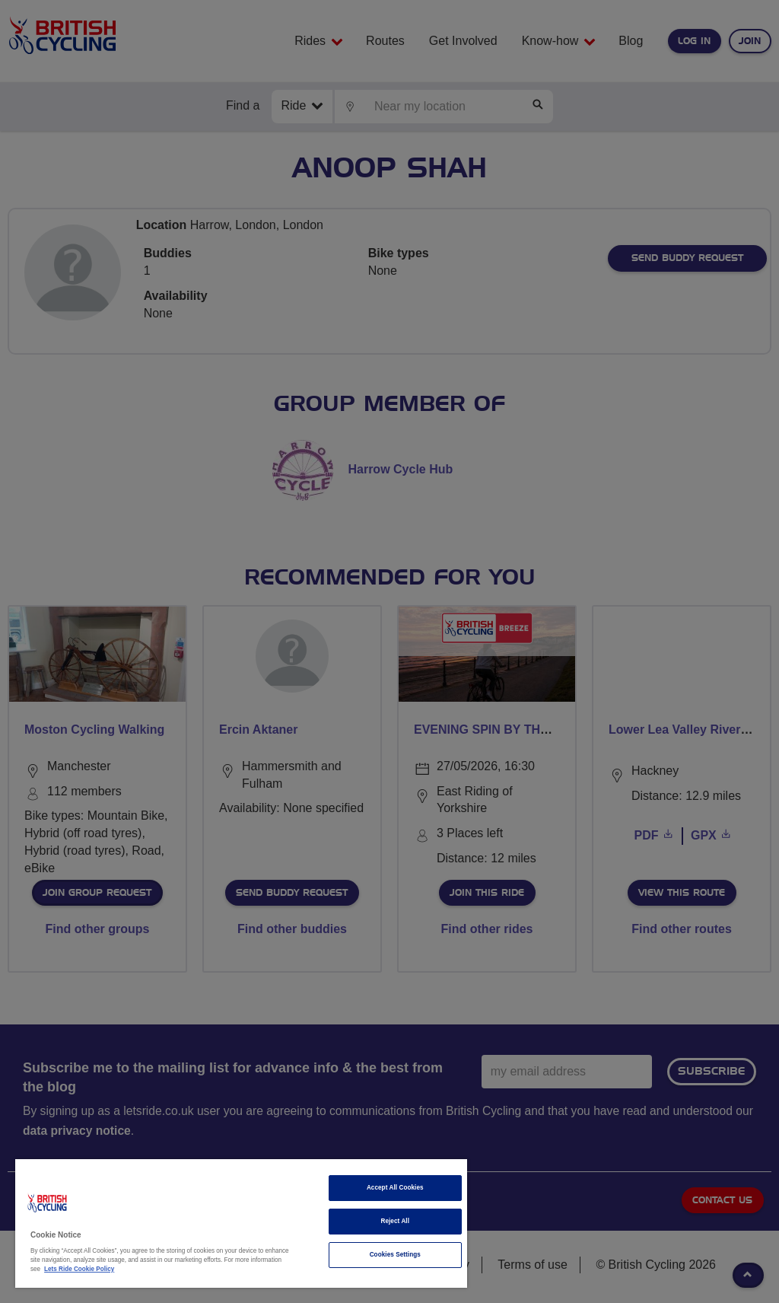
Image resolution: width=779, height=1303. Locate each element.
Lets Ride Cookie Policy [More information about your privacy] (79, 1269)
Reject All (394, 1221)
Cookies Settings (395, 1254)
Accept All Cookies (395, 1187)
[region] (241, 1223)
